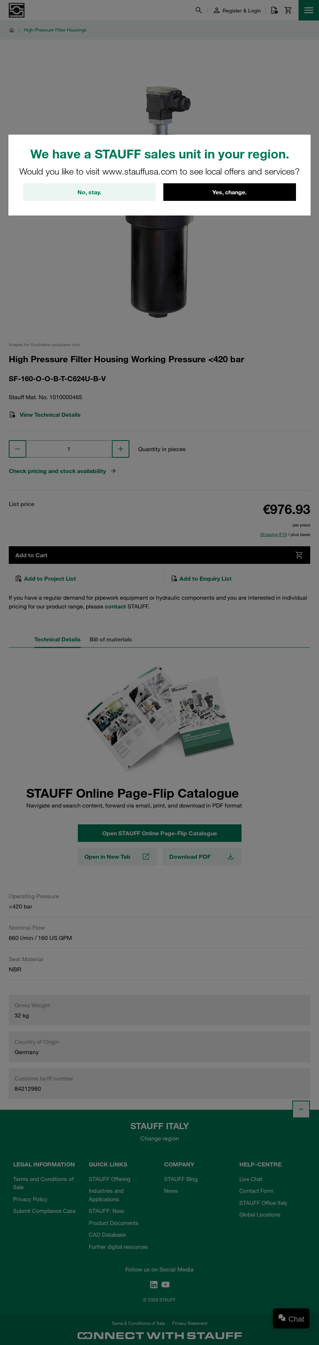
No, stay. (89, 192)
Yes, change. (229, 192)
